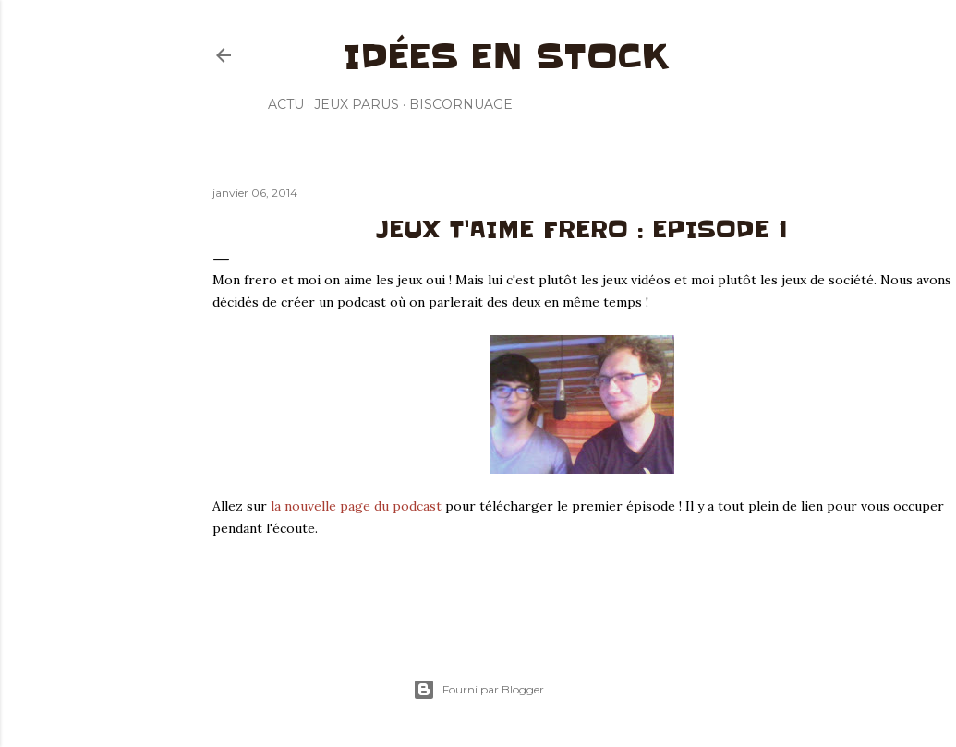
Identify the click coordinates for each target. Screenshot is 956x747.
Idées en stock (506, 56)
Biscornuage (461, 104)
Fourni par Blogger (478, 690)
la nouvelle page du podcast (356, 506)
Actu (286, 104)
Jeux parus (356, 104)
